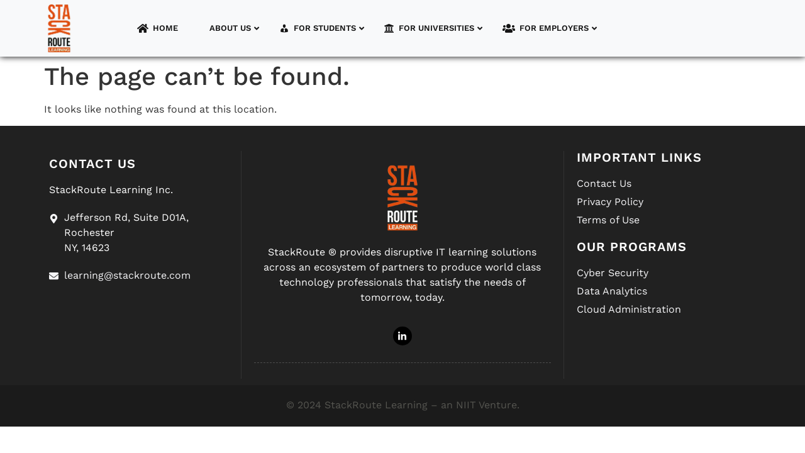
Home (157, 28)
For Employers (549, 28)
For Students (321, 28)
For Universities (433, 28)
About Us (227, 28)
